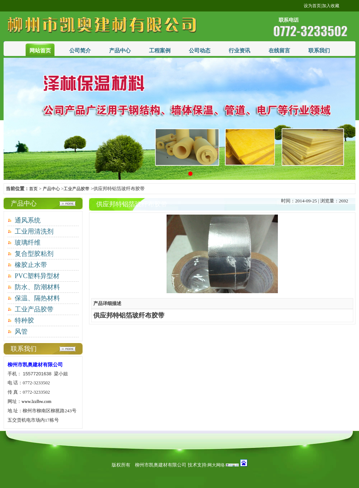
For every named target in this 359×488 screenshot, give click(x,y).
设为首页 (312, 5)
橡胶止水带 (31, 264)
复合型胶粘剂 (34, 253)
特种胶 (24, 320)
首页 (33, 188)
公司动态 (199, 50)
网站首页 (40, 50)
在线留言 (279, 50)
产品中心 (120, 50)
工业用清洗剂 (34, 231)
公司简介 (80, 50)
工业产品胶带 (76, 188)
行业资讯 (239, 50)
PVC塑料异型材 (37, 276)
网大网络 (216, 465)
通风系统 (28, 220)
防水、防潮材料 (37, 287)
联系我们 (319, 50)
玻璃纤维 (28, 242)
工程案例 (160, 50)
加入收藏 (330, 5)
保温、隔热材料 (37, 298)
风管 (21, 331)
